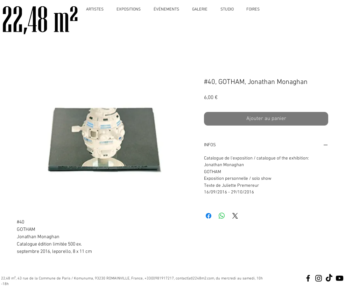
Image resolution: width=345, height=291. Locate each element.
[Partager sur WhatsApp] (222, 216)
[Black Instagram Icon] (318, 278)
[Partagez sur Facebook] (208, 216)
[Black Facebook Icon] (308, 278)
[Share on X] (235, 216)
